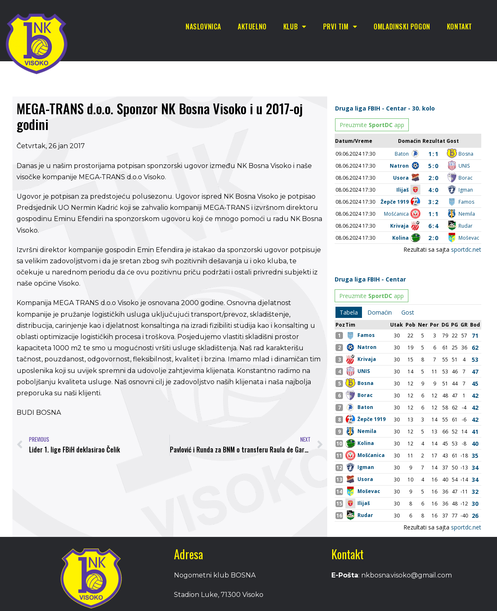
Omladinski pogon (402, 26)
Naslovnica (203, 26)
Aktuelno (252, 26)
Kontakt (459, 26)
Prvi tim (340, 26)
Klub (294, 26)
